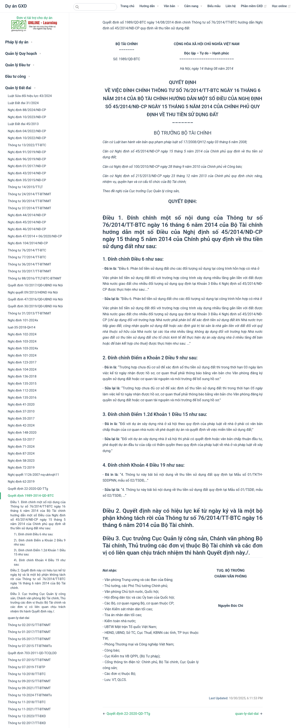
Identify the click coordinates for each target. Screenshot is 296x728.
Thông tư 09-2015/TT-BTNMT (29, 681)
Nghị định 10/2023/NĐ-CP (27, 117)
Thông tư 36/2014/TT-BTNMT (29, 264)
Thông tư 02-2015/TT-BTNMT (29, 625)
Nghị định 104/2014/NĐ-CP (28, 243)
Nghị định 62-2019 (21, 482)
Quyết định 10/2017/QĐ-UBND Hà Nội (35, 285)
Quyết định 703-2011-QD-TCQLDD (32, 653)
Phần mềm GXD (254, 6)
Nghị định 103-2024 (22, 341)
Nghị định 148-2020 (22, 433)
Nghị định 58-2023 (21, 461)
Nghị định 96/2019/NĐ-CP (27, 159)
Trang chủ (127, 6)
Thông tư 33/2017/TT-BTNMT (29, 271)
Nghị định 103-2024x (23, 348)
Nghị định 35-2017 (21, 418)
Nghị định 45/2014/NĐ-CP (27, 222)
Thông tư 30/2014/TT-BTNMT (29, 201)
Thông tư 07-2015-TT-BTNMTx (30, 646)
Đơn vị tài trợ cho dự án (34, 18)
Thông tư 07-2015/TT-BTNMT (29, 660)
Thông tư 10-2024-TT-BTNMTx (30, 695)
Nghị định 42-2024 (21, 425)
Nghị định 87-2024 (21, 453)
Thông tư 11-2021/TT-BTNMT (29, 709)
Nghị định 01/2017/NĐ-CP (27, 166)
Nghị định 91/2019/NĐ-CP (27, 152)
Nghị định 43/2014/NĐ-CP (27, 173)
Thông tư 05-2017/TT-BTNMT (29, 639)
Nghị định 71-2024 (21, 447)
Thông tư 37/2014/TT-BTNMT (29, 208)
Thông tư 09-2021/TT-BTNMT (29, 688)
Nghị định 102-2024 (22, 334)
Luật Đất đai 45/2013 (23, 124)
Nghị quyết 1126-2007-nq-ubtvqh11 (33, 475)
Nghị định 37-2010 (21, 411)
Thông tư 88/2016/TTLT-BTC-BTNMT (34, 278)
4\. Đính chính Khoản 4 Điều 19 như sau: (40, 562)
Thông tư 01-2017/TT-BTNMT (29, 632)
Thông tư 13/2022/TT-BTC (27, 145)
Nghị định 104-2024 (22, 369)
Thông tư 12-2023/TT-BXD (27, 716)
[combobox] (95, 7)
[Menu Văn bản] (171, 6)
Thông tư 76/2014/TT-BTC (27, 250)
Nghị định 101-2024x (23, 320)
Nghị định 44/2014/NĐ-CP (27, 215)
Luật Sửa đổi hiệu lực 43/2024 (30, 96)
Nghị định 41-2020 (21, 404)
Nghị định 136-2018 (22, 376)
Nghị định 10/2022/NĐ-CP (27, 138)
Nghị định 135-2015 (22, 383)
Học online (281, 6)
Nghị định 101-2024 (22, 355)
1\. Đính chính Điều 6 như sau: (33, 534)
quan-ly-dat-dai (18, 618)
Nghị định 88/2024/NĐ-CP (27, 110)
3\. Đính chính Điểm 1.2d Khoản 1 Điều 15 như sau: (40, 552)
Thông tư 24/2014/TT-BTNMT (29, 194)
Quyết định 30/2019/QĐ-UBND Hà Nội (35, 306)
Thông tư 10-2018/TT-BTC (27, 674)
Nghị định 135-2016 (22, 398)
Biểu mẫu (213, 6)
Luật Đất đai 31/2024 (23, 103)
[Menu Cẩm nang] (193, 6)
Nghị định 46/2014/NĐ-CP (27, 229)
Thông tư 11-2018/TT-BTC (27, 702)
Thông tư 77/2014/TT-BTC (27, 257)
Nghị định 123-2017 (22, 362)
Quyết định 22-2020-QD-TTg (28, 489)
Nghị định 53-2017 (21, 439)
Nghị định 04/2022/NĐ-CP (27, 131)
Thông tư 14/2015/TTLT (25, 187)
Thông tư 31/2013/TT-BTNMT (29, 313)
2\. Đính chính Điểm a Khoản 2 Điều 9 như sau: (40, 542)
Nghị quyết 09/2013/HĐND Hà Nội (33, 292)
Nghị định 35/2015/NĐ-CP (27, 180)
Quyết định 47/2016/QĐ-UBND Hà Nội (35, 299)
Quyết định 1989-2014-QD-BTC (31, 496)
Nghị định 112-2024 (22, 390)
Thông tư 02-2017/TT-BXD (27, 723)
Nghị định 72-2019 (21, 467)
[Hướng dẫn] (149, 6)
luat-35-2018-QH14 (21, 327)
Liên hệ (231, 6)
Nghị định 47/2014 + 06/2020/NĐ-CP (35, 236)
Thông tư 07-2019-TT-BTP (26, 667)
